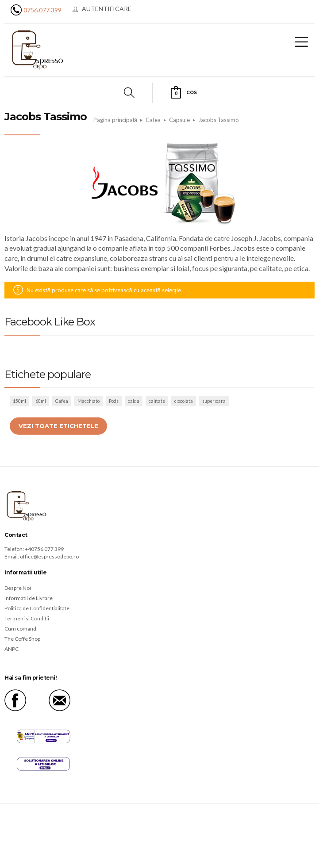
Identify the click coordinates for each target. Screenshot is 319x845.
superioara (214, 401)
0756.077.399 (42, 10)
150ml (19, 401)
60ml (40, 401)
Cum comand (20, 628)
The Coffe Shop (22, 638)
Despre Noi (17, 588)
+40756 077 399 (44, 549)
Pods (114, 401)
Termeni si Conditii (26, 618)
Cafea (61, 401)
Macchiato (88, 401)
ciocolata (183, 401)
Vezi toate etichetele (58, 425)
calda (133, 401)
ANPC (11, 649)
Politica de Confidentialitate (36, 608)
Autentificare (106, 8)
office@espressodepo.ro (49, 556)
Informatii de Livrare (28, 598)
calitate (157, 401)
